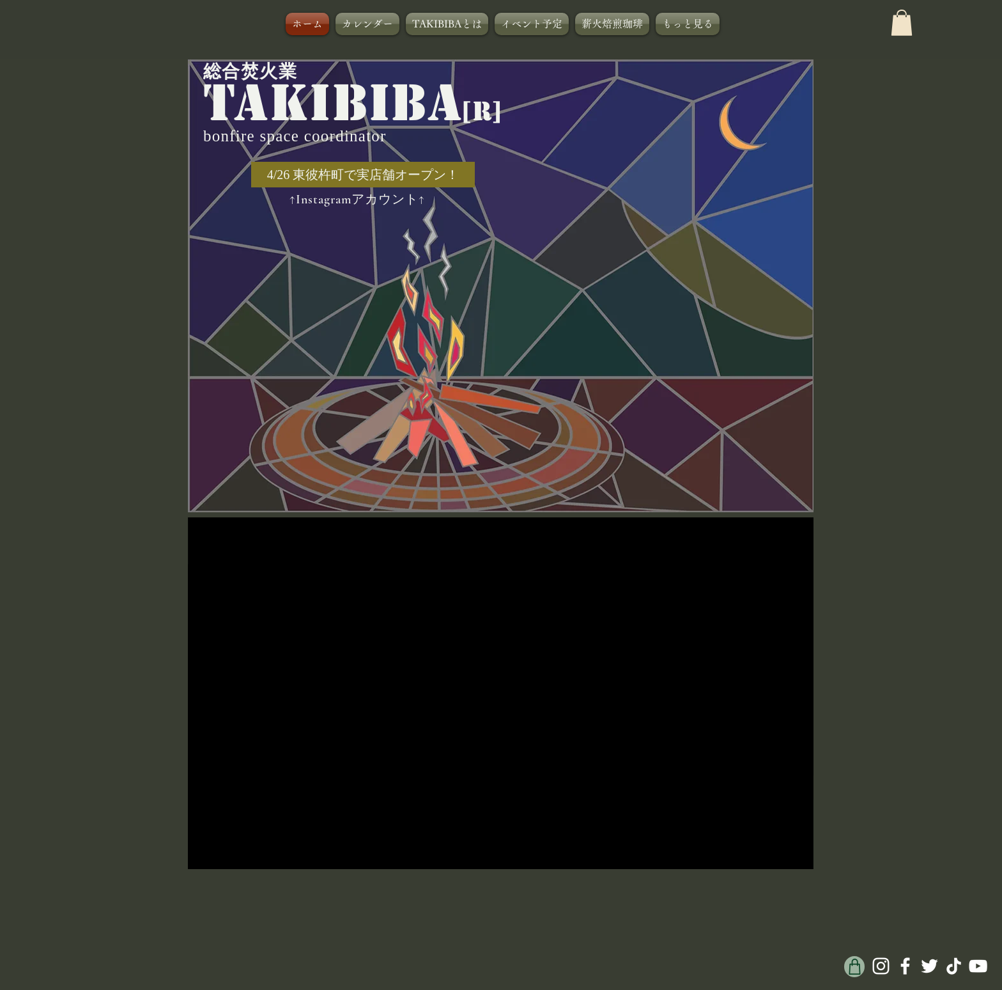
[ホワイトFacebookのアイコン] (905, 966)
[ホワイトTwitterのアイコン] (929, 966)
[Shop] (854, 966)
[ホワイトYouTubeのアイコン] (978, 966)
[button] (902, 23)
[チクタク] (954, 966)
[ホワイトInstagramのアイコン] (881, 966)
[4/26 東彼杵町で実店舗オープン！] (363, 174)
